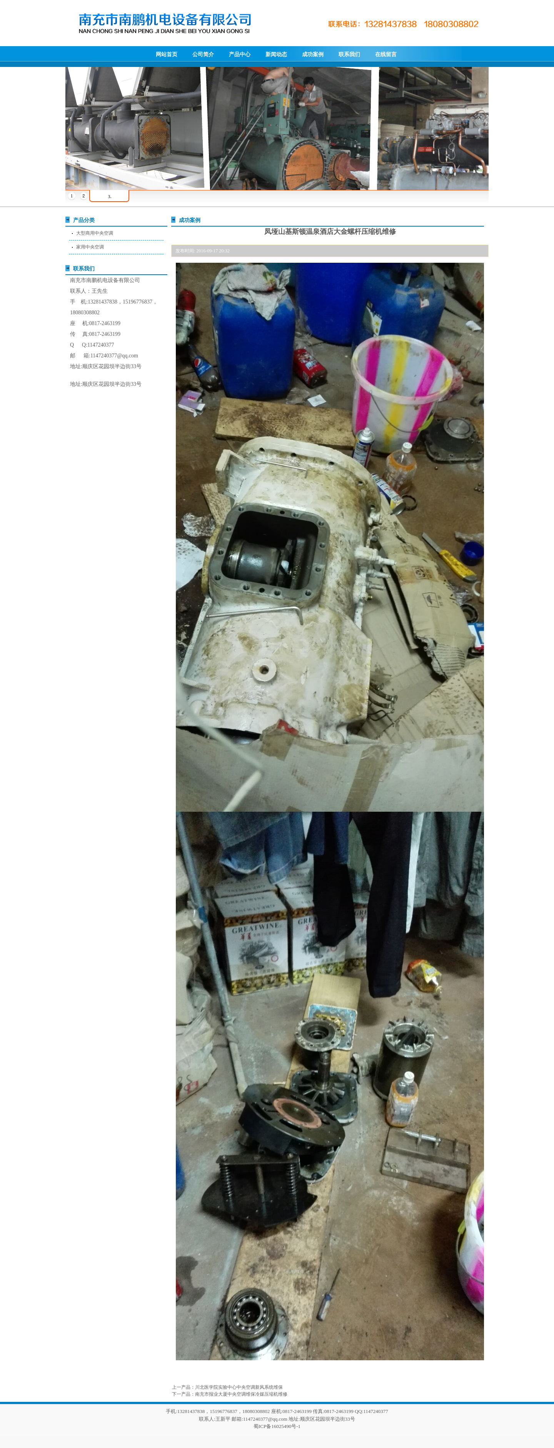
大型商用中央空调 (94, 233)
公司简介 (203, 54)
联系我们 (349, 54)
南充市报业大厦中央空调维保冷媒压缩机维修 (241, 1394)
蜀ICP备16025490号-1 (277, 1426)
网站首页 (166, 54)
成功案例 (313, 54)
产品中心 (239, 54)
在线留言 (386, 54)
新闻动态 (276, 54)
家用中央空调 (90, 247)
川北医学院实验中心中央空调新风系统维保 (239, 1387)
